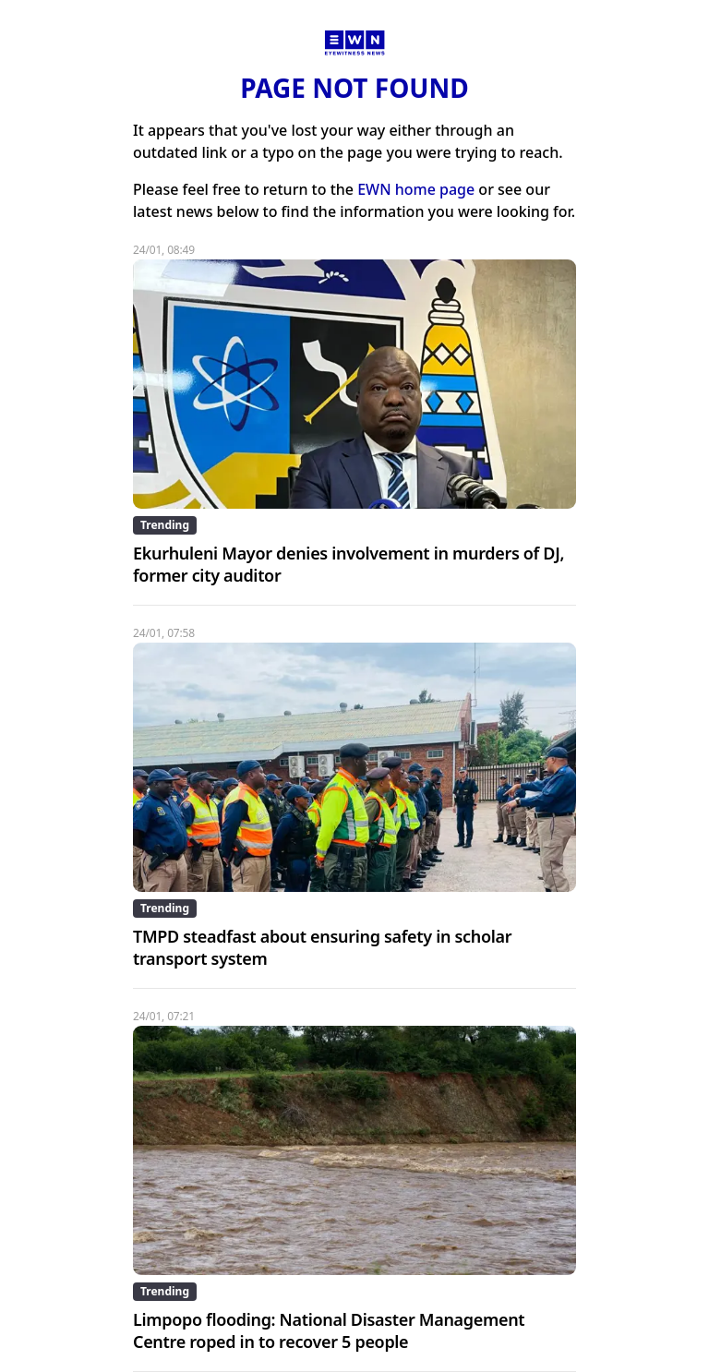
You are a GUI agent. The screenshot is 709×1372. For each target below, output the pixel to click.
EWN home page (416, 189)
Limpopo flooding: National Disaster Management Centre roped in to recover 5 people (328, 1330)
